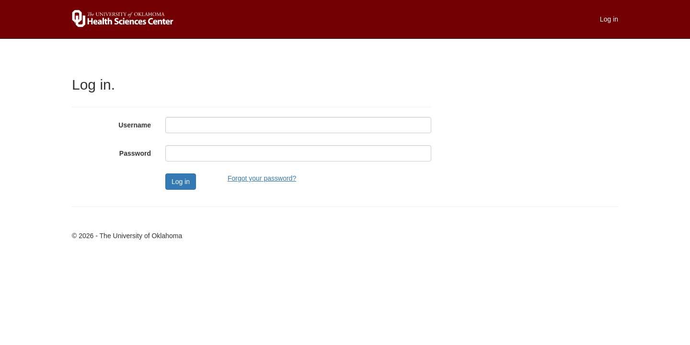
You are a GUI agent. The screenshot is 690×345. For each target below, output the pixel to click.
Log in (609, 19)
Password (135, 153)
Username (134, 125)
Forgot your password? (262, 178)
